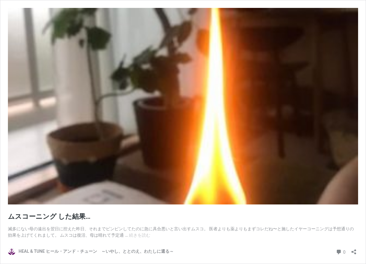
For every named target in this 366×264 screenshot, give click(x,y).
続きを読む (139, 235)
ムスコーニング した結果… (49, 216)
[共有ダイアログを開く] (354, 250)
